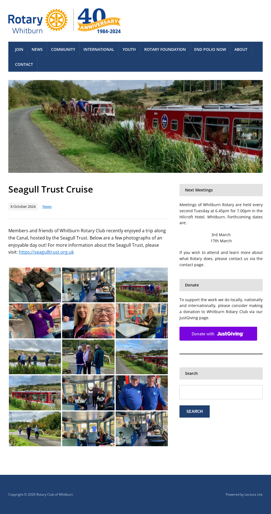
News (37, 49)
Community (63, 49)
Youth (129, 49)
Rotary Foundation (165, 49)
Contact (24, 64)
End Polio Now (210, 49)
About (240, 49)
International (98, 49)
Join (19, 49)
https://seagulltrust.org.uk (46, 252)
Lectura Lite (254, 494)
